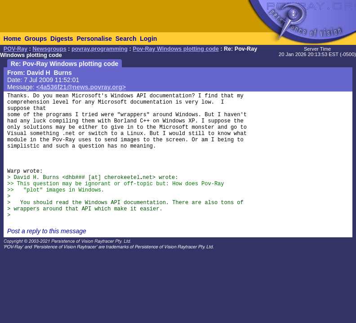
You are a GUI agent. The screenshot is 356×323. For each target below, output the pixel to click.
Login (148, 38)
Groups (35, 38)
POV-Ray (15, 49)
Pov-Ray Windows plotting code (176, 49)
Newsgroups (49, 49)
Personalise (94, 38)
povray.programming (99, 49)
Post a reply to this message (46, 231)
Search (126, 38)
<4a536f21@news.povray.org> (81, 87)
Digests (61, 38)
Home (12, 38)
